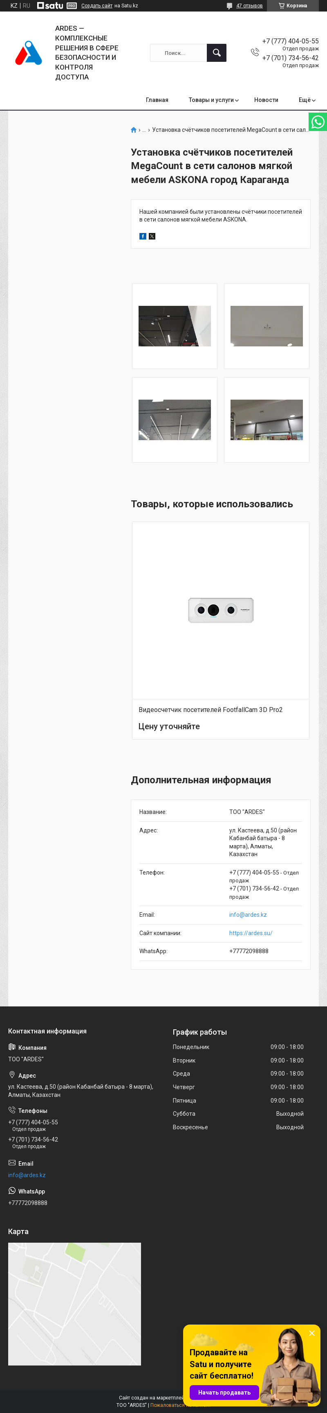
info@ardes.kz (248, 914)
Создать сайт (96, 6)
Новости (266, 100)
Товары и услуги (211, 100)
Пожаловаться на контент (180, 1405)
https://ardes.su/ (251, 933)
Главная (157, 100)
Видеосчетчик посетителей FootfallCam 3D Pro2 (211, 710)
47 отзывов (249, 6)
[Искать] (216, 53)
